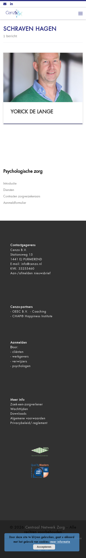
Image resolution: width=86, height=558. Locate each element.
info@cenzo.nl (31, 263)
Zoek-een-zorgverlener (26, 404)
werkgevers (20, 356)
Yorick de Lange (32, 111)
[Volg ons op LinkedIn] (11, 4)
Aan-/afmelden (21, 273)
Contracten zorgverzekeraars (21, 196)
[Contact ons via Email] (4, 4)
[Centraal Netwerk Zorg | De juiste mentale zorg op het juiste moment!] (13, 13)
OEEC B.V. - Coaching (29, 311)
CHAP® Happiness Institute (32, 316)
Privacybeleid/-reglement (28, 423)
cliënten (18, 351)
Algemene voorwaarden (27, 418)
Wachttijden (19, 409)
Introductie (10, 183)
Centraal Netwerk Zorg (45, 527)
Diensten (8, 190)
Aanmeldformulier (14, 202)
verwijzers (19, 361)
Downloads (18, 413)
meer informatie (60, 542)
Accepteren (44, 546)
